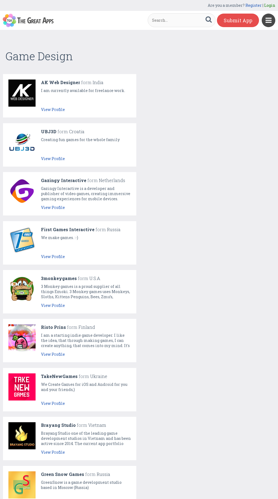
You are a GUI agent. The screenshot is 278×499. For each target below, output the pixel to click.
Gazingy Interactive (63, 131)
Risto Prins (192, 180)
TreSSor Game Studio (64, 327)
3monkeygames (59, 180)
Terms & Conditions (199, 483)
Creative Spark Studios (205, 327)
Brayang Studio (197, 229)
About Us (143, 483)
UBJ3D (187, 82)
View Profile (53, 109)
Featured (83, 483)
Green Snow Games (62, 278)
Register (253, 5)
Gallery (103, 483)
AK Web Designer (60, 82)
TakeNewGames (59, 229)
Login (269, 5)
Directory (122, 483)
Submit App (238, 20)
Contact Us (166, 483)
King (185, 278)
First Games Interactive (206, 131)
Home (66, 483)
